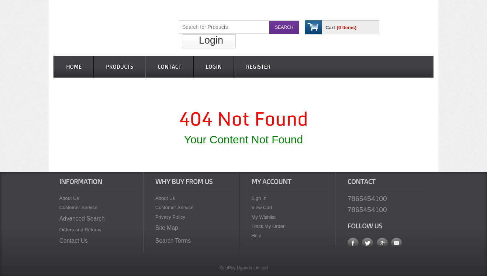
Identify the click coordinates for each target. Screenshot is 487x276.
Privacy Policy (170, 217)
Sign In (258, 198)
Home (74, 66)
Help (256, 235)
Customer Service (78, 207)
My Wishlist (263, 217)
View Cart (261, 207)
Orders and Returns (80, 229)
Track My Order (267, 226)
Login (211, 40)
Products (119, 66)
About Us (69, 198)
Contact (169, 66)
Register (258, 66)
